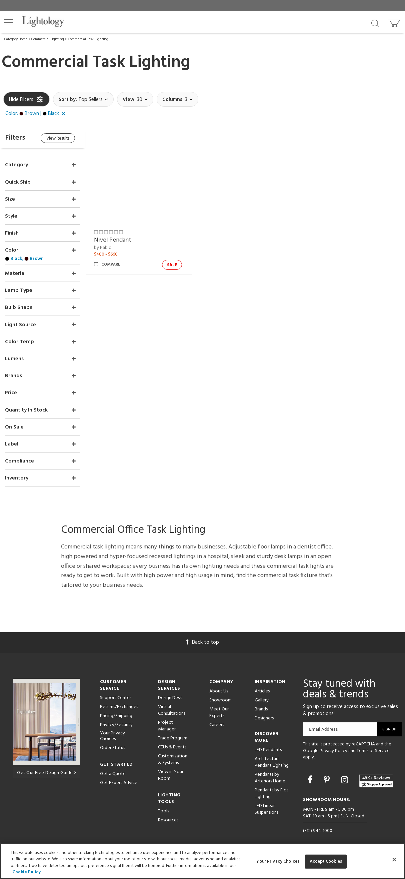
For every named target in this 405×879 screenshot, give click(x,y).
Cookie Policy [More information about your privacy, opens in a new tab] (26, 872)
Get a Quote (113, 771)
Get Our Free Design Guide (46, 770)
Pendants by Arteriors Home (270, 775)
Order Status (112, 745)
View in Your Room (170, 773)
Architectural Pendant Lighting (272, 760)
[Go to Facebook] (311, 778)
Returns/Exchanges (119, 704)
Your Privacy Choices (112, 734)
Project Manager (167, 723)
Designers (264, 716)
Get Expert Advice (118, 780)
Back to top (202, 640)
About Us (218, 689)
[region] (202, 861)
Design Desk (170, 695)
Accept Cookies (326, 861)
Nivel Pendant (113, 240)
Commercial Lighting (47, 39)
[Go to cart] (394, 21)
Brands (261, 707)
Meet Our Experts (219, 710)
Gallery (262, 698)
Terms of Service (373, 748)
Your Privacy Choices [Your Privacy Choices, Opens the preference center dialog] (277, 861)
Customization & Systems (172, 757)
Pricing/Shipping (116, 713)
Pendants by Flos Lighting (271, 791)
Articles (262, 689)
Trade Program (172, 736)
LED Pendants (268, 747)
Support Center (115, 695)
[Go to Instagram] (345, 778)
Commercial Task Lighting (88, 39)
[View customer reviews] (376, 778)
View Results (59, 138)
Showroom (220, 698)
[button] (8, 22)
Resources (168, 818)
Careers (216, 722)
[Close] (394, 859)
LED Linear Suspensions (266, 807)
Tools (163, 809)
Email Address (323, 726)
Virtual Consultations (171, 708)
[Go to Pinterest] (327, 778)
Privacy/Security (116, 722)
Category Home (15, 39)
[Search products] (375, 23)
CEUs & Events (172, 745)
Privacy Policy (333, 748)
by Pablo (104, 247)
